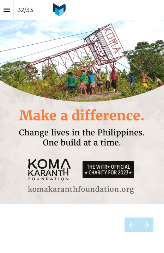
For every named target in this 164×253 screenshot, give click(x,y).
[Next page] (146, 225)
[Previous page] (131, 225)
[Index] (6, 10)
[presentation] (82, 102)
